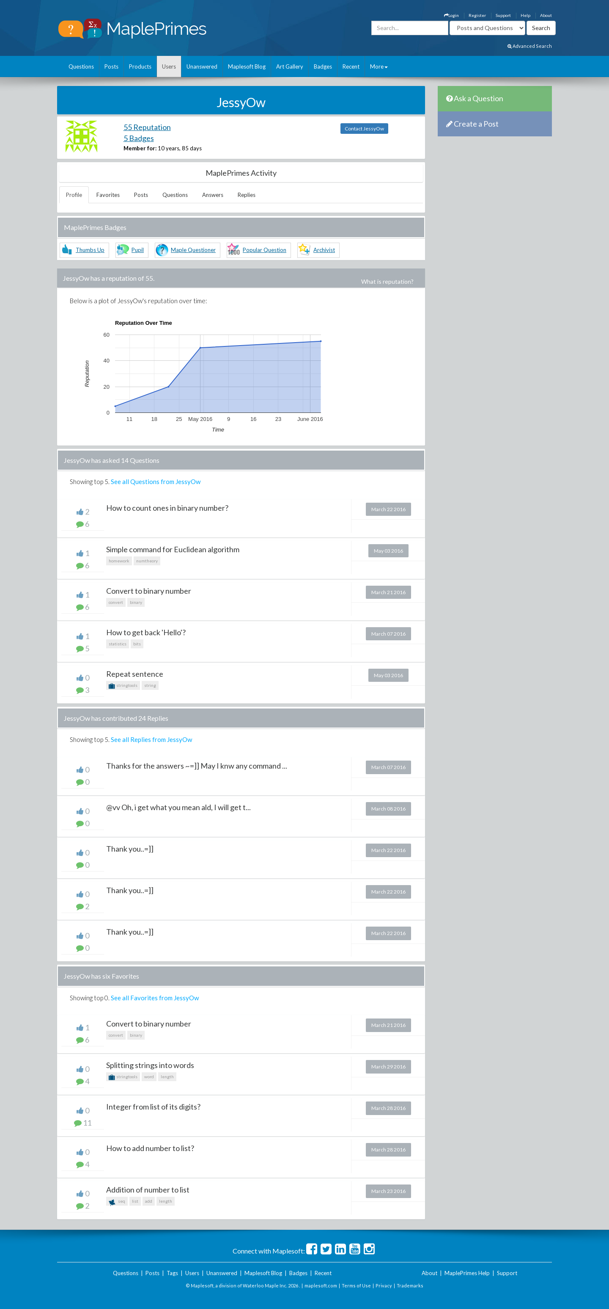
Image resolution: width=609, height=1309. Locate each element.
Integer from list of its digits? (153, 1106)
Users (169, 66)
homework (119, 560)
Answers (212, 194)
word (149, 1076)
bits (137, 643)
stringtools (123, 686)
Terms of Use (356, 1285)
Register (477, 15)
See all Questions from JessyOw (155, 481)
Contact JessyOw (364, 128)
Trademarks (410, 1285)
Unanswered (202, 66)
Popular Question (264, 249)
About (546, 15)
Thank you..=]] (130, 848)
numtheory (147, 560)
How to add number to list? (150, 1148)
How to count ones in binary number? (167, 507)
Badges (323, 66)
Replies (246, 194)
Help (525, 15)
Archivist (324, 249)
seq (117, 1202)
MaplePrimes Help (467, 1273)
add (148, 1201)
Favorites (108, 194)
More (379, 66)
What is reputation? (387, 281)
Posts (111, 66)
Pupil (138, 249)
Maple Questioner (193, 249)
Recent (351, 66)
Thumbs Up (90, 249)
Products (140, 66)
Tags (172, 1273)
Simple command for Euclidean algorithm (172, 549)
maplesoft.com (320, 1285)
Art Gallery (289, 66)
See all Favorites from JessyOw (155, 998)
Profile (74, 194)
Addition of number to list (147, 1189)
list (135, 1201)
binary (136, 602)
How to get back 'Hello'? (146, 632)
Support (503, 15)
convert (116, 602)
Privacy (384, 1285)
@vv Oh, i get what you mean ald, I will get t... (178, 807)
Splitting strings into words (150, 1065)
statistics (117, 643)
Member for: (139, 148)
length (167, 1076)
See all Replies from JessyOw (151, 739)
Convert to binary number (148, 590)
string (150, 685)
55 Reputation (147, 127)
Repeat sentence (134, 673)
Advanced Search (530, 46)
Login (451, 15)
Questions (81, 66)
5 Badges (138, 138)
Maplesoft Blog (247, 66)
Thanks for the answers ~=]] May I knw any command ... (196, 765)
